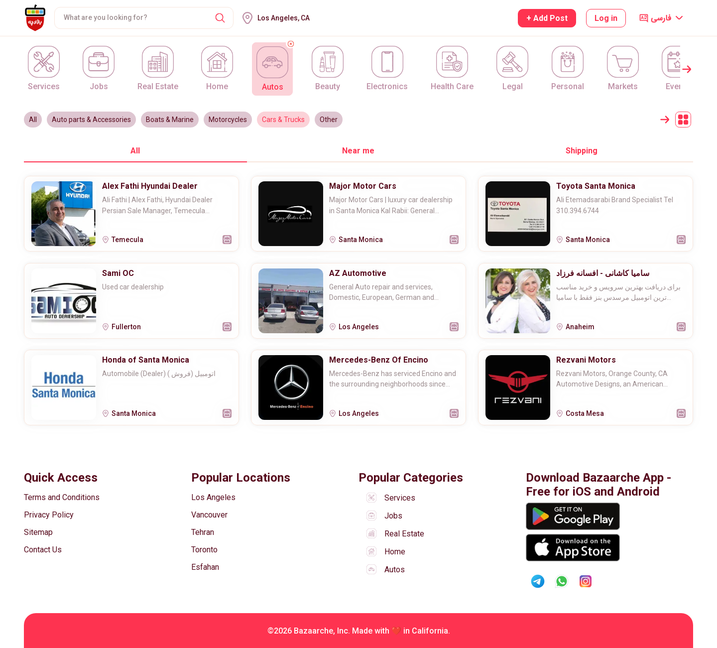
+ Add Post (547, 18)
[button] (220, 18)
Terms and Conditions (62, 497)
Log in (606, 18)
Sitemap (38, 532)
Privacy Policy (49, 514)
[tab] (135, 149)
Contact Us (43, 549)
